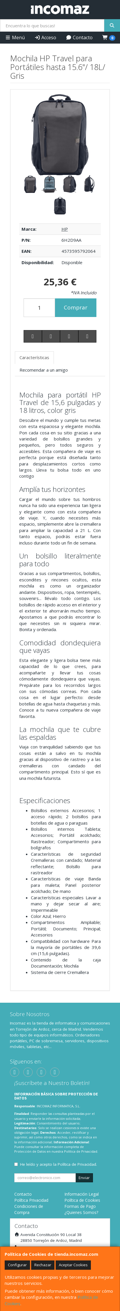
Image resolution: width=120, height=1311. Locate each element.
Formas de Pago (80, 1206)
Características (34, 357)
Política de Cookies (82, 1200)
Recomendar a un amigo (44, 370)
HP (64, 229)
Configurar (17, 1264)
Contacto (79, 37)
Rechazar (42, 1264)
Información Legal (81, 1194)
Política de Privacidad (80, 1151)
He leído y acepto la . (58, 1164)
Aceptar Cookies (73, 1264)
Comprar (75, 307)
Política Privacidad (31, 1200)
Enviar (84, 1177)
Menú (15, 37)
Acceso (45, 37)
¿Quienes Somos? (81, 1212)
